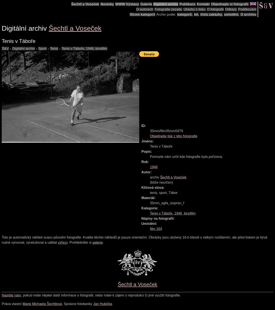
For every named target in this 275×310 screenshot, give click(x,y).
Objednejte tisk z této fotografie (173, 136)
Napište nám (11, 295)
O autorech (144, 9)
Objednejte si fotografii (229, 4)
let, (196, 14)
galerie (97, 242)
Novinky (107, 4)
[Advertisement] (207, 88)
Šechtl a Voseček (85, 4)
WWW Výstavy (127, 4)
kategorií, (184, 14)
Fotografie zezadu (168, 9)
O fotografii (215, 9)
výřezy (62, 242)
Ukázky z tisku (194, 9)
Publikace (187, 4)
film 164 (156, 229)
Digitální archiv (165, 4)
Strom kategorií (142, 14)
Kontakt (203, 4)
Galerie (146, 4)
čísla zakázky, (211, 14)
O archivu (248, 14)
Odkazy (231, 9)
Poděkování (247, 9)
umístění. (231, 14)
